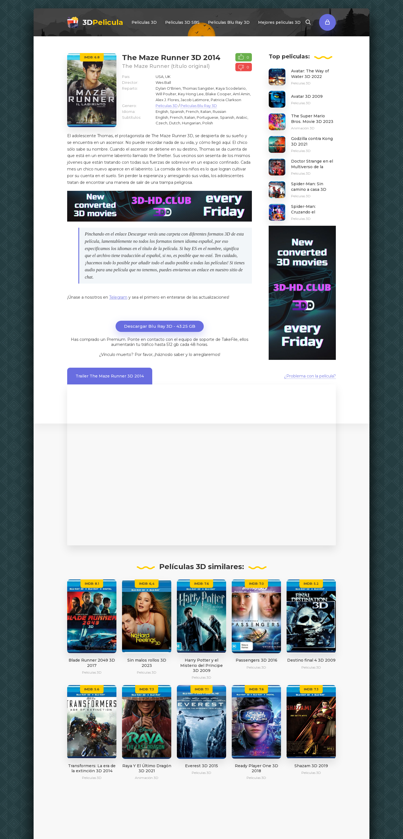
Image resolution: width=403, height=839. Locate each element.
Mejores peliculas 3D (279, 22)
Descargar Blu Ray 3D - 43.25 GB (159, 326)
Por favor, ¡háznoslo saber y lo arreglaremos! (177, 354)
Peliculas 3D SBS (182, 22)
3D (103, 22)
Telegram (118, 297)
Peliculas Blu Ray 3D (229, 22)
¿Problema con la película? (310, 376)
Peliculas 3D (144, 22)
